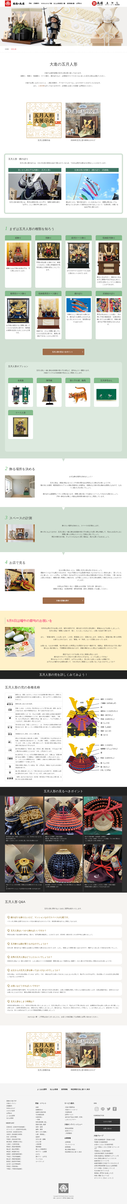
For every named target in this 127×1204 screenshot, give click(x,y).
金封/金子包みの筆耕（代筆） (74, 1117)
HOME (7, 49)
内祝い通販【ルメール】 (102, 1175)
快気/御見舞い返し (41, 1122)
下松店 (14, 1156)
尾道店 (14, 1146)
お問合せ (79, 3)
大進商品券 (68, 1112)
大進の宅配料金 (70, 1107)
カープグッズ (40, 1161)
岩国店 (14, 1154)
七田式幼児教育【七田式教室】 (104, 1153)
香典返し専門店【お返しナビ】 (104, 1173)
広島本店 (16, 1127)
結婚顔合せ (39, 1109)
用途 (30, 3)
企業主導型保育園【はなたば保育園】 (106, 1165)
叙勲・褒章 (39, 1129)
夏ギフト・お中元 (41, 1156)
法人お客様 (54, 1089)
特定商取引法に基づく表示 (80, 1089)
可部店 (14, 1139)
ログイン (107, 4)
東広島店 (14, 1142)
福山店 (13, 1149)
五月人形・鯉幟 (40, 1139)
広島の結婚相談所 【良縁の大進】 (104, 1139)
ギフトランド (16, 1129)
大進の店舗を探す (62, 600)
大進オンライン (11, 1103)
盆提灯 (38, 1137)
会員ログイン (69, 1131)
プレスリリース (70, 1144)
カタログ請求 (10, 1111)
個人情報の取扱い (70, 1149)
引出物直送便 (40, 1114)
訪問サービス (69, 1114)
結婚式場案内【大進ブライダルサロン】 (106, 1163)
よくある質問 (42, 1089)
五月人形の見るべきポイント (62, 352)
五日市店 (14, 1132)
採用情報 (70, 3)
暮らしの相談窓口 (41, 1149)
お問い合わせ (107, 1128)
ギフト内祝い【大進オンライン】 (104, 1168)
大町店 (14, 1134)
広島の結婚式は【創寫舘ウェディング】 (106, 1156)
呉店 (12, 1137)
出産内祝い (39, 1117)
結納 (37, 1107)
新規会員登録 (69, 1128)
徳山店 (14, 1159)
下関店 (14, 1169)
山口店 (14, 1164)
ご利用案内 (68, 1133)
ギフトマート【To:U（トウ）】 (104, 1178)
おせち (38, 1154)
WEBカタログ (45, 3)
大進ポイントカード (71, 1109)
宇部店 (12, 1166)
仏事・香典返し (40, 1134)
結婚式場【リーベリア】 (102, 1161)
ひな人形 (38, 1142)
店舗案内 (36, 3)
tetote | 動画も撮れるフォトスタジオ (105, 1158)
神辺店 (13, 1151)
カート (112, 4)
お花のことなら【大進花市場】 (104, 1144)
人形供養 (41, 86)
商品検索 (117, 4)
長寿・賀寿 (39, 1127)
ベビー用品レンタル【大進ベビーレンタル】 (106, 1147)
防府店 (14, 1161)
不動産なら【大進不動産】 (102, 1151)
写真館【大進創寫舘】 (101, 1142)
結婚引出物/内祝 (41, 1112)
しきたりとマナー (70, 1119)
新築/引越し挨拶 (41, 1124)
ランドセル (39, 1159)
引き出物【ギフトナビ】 (102, 1170)
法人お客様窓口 (58, 3)
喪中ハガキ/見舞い (41, 1132)
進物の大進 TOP (11, 1101)
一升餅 (38, 1119)
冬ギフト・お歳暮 (41, 1151)
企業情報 (68, 1142)
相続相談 (38, 1146)
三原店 (13, 1144)
